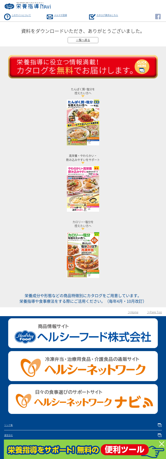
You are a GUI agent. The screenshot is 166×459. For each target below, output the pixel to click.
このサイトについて (21, 15)
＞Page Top (154, 312)
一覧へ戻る (83, 40)
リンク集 (8, 425)
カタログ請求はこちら (107, 15)
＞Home (133, 312)
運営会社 (8, 435)
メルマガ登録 (60, 15)
